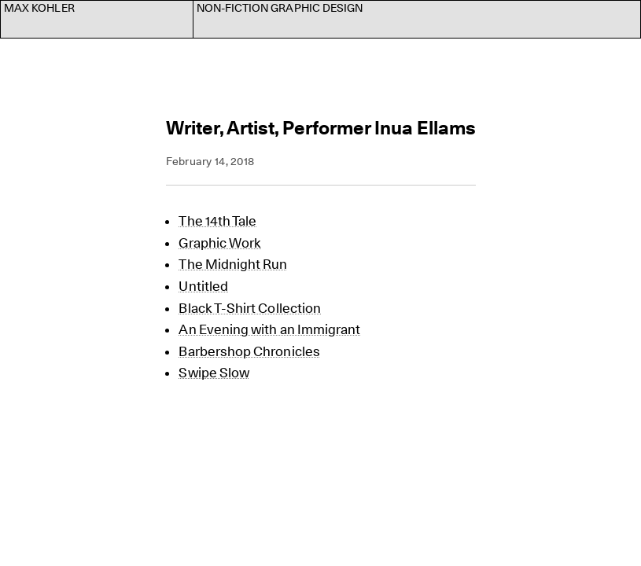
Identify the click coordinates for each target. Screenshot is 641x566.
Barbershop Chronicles (249, 351)
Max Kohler (39, 8)
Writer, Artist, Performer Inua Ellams (321, 127)
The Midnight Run (233, 264)
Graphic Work (220, 243)
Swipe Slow (214, 372)
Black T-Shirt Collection (250, 308)
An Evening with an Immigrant (269, 329)
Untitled (203, 286)
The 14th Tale (217, 221)
